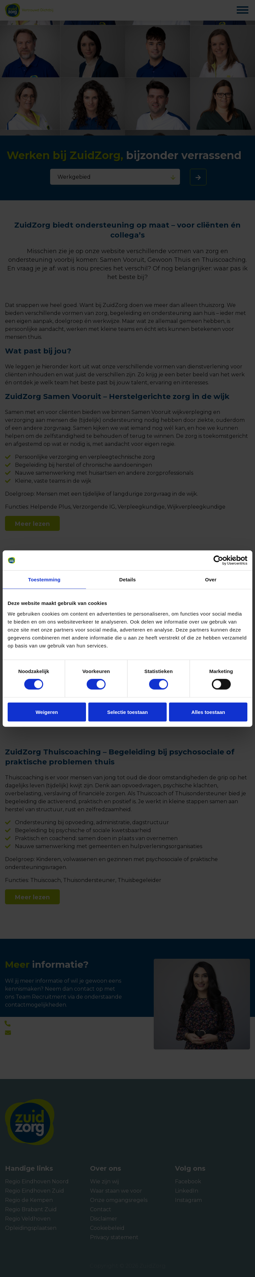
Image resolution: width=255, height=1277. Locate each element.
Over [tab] (210, 579)
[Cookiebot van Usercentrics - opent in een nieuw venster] (218, 560)
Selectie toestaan (127, 712)
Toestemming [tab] (44, 579)
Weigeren (47, 712)
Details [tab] (127, 579)
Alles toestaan (208, 712)
